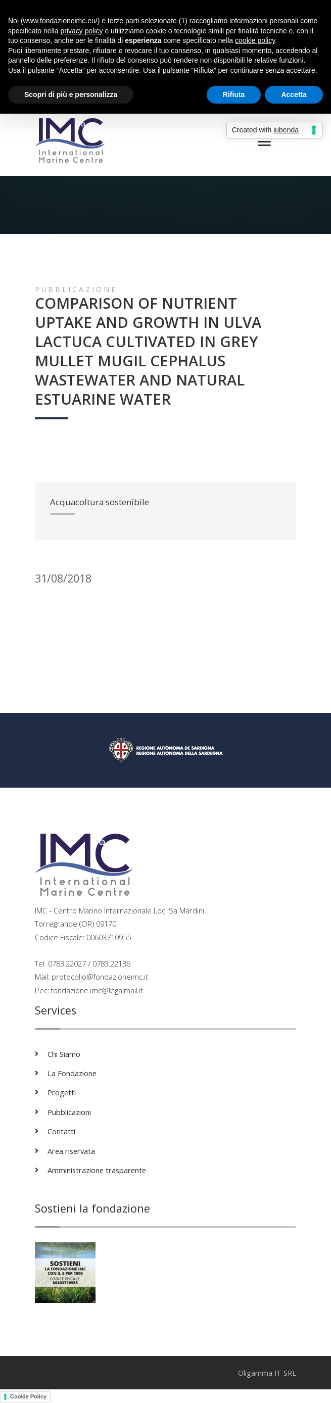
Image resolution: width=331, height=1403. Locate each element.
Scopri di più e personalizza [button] (70, 94)
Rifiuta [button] (234, 94)
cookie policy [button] (255, 40)
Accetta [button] (294, 94)
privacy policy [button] (82, 31)
